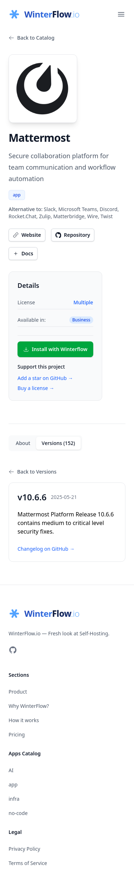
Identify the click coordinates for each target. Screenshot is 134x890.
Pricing (17, 734)
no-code (18, 813)
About (23, 443)
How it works (24, 720)
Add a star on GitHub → (45, 378)
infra (14, 798)
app (17, 195)
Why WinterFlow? (29, 705)
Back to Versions (32, 471)
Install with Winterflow (55, 349)
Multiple (83, 302)
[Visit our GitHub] (13, 650)
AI (11, 770)
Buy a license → (36, 388)
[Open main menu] (121, 14)
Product (18, 691)
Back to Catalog (31, 37)
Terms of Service (28, 863)
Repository (72, 234)
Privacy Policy (24, 848)
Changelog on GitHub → (46, 548)
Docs (23, 253)
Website (27, 234)
